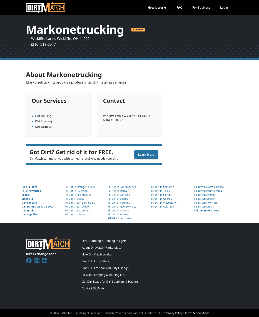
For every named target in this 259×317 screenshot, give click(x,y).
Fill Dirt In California (163, 187)
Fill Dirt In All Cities (120, 218)
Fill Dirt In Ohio (203, 206)
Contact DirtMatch (94, 288)
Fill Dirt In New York (205, 202)
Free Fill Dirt (29, 187)
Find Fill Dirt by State (95, 261)
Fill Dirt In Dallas (74, 198)
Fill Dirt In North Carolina (209, 187)
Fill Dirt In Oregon (204, 198)
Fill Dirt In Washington (164, 202)
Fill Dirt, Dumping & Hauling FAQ (104, 275)
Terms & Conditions (197, 313)
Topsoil (26, 194)
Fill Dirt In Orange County (80, 187)
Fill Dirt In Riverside (76, 190)
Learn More (146, 155)
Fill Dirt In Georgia (162, 198)
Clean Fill (27, 198)
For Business (201, 7)
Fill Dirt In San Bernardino (80, 202)
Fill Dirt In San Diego (77, 206)
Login (224, 7)
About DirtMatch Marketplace (101, 248)
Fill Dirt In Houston (119, 214)
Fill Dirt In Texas (160, 190)
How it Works (157, 7)
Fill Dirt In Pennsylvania (208, 190)
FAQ (179, 7)
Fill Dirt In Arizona (204, 194)
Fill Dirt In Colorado (162, 206)
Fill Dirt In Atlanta (75, 214)
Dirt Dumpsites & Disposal (38, 206)
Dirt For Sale (29, 202)
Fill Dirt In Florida (161, 194)
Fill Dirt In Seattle (118, 198)
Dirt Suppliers (30, 214)
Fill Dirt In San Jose (119, 194)
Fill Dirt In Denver (118, 190)
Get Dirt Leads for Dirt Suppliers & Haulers (110, 282)
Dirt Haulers (29, 210)
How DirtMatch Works (96, 254)
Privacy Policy (173, 313)
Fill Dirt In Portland (119, 202)
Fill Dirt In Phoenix (119, 210)
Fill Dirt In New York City (122, 206)
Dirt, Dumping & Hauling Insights (104, 241)
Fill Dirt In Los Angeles (78, 194)
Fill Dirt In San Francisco (122, 187)
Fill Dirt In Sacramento (78, 210)
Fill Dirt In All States (206, 210)
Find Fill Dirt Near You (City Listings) (105, 268)
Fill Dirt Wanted (31, 190)
